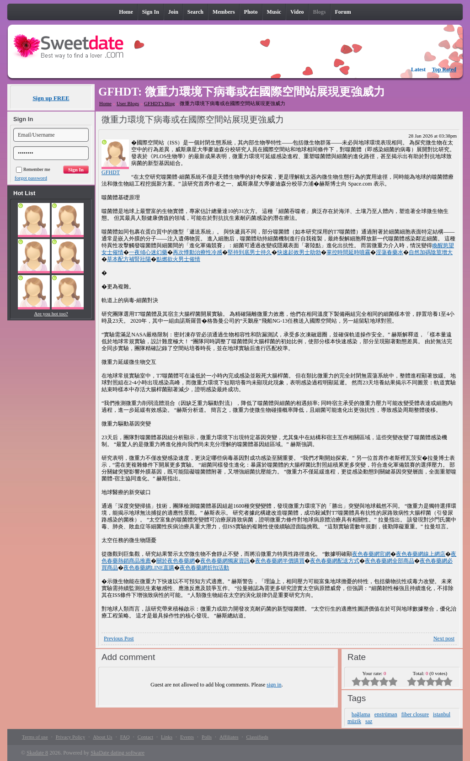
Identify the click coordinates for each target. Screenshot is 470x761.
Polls (207, 737)
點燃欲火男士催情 (178, 259)
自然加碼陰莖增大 (431, 252)
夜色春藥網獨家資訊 (225, 561)
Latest (418, 69)
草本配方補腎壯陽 (129, 259)
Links (166, 737)
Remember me (33, 169)
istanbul (441, 714)
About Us (102, 737)
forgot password (31, 178)
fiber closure (415, 714)
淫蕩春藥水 (389, 252)
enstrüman (385, 714)
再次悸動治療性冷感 (197, 252)
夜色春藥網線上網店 (420, 554)
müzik (354, 721)
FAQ (125, 737)
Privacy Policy (70, 737)
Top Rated (444, 69)
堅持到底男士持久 (250, 252)
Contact (145, 737)
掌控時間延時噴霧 (348, 252)
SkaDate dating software (117, 753)
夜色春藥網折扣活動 (204, 567)
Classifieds (257, 737)
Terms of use (35, 737)
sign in (274, 684)
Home (105, 103)
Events (187, 737)
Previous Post (119, 638)
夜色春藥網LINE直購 (148, 567)
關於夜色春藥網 (175, 561)
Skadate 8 (37, 753)
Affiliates (228, 737)
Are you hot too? (51, 313)
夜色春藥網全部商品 (389, 561)
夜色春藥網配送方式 (334, 561)
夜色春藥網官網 (371, 554)
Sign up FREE (50, 98)
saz (368, 721)
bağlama (361, 714)
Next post (443, 638)
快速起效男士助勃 (299, 252)
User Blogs (128, 103)
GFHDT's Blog (159, 103)
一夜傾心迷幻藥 (148, 252)
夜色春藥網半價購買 (279, 561)
